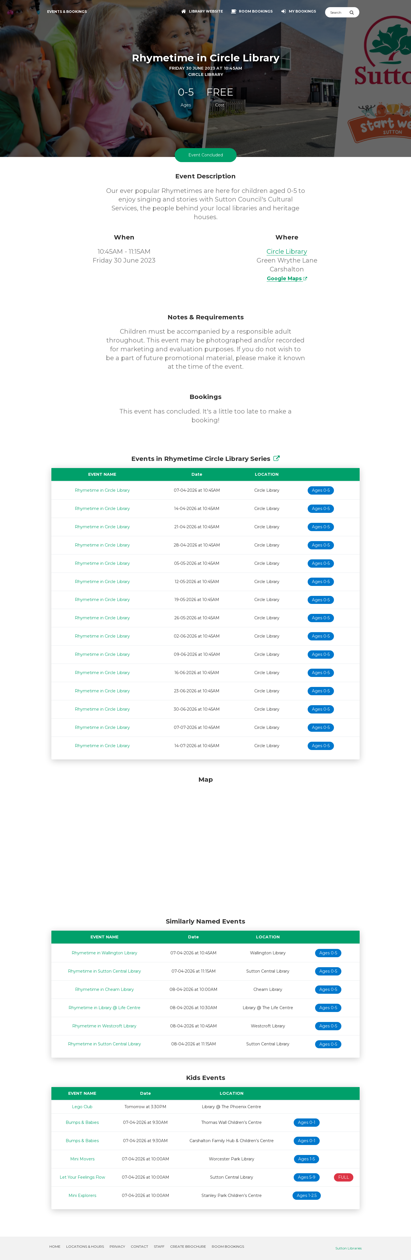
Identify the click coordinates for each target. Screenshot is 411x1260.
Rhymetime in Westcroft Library (104, 1026)
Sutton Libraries (348, 1248)
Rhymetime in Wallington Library (104, 952)
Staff (159, 1246)
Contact (139, 1246)
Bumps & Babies (82, 1122)
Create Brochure (188, 1246)
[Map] (205, 845)
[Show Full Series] (276, 459)
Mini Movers (82, 1159)
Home (55, 1246)
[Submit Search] (354, 12)
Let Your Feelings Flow (82, 1177)
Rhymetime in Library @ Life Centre (104, 1007)
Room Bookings (228, 1246)
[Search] (337, 12)
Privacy (117, 1246)
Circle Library (287, 251)
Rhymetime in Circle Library (102, 490)
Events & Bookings (67, 11)
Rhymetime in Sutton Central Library (104, 971)
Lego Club (82, 1106)
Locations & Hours (85, 1246)
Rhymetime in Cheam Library (104, 989)
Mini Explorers (82, 1195)
